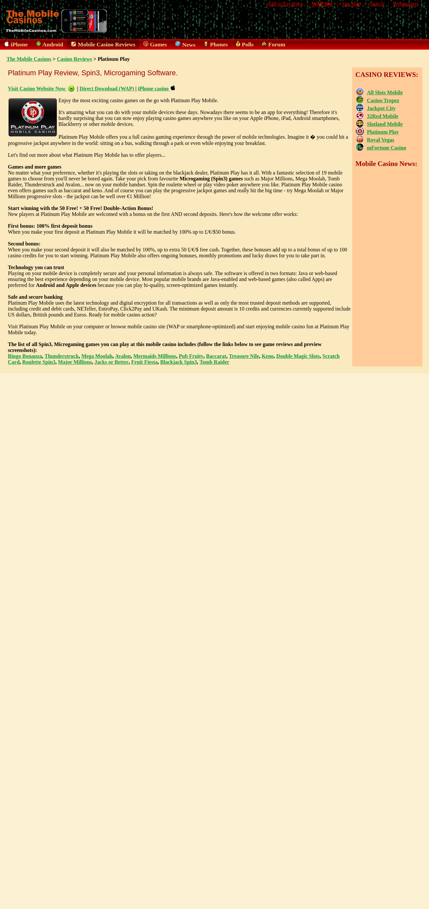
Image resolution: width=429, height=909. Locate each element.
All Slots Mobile (385, 92)
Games (158, 44)
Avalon (123, 356)
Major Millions (75, 362)
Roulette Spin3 (39, 362)
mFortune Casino (386, 148)
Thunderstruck (62, 356)
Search (377, 4)
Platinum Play (383, 132)
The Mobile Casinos (29, 59)
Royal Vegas (380, 140)
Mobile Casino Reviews (106, 44)
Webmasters (405, 4)
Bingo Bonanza (25, 356)
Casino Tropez (383, 100)
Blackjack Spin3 (178, 362)
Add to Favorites (285, 4)
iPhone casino (156, 88)
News (188, 44)
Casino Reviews (74, 59)
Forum (276, 44)
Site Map (351, 4)
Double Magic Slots (298, 356)
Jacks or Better (112, 362)
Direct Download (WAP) (106, 88)
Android (52, 44)
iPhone (19, 44)
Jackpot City (381, 108)
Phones (219, 44)
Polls (248, 44)
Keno (268, 356)
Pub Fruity (191, 356)
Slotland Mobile (385, 124)
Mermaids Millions (154, 356)
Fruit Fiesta (144, 362)
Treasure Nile (244, 356)
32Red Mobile (382, 116)
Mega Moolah (97, 356)
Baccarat (216, 356)
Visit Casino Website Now (41, 88)
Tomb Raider (214, 362)
